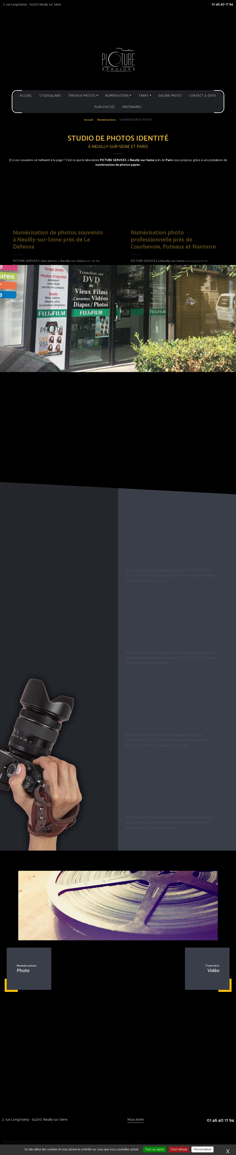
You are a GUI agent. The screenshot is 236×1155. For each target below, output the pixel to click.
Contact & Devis (202, 95)
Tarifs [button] (144, 95)
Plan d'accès (104, 107)
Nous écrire (135, 1119)
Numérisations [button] (117, 95)
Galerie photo (170, 95)
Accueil (26, 95)
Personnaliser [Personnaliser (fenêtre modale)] (202, 1149)
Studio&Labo (50, 95)
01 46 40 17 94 (222, 4)
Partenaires (132, 107)
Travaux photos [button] (82, 95)
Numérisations (107, 120)
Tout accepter (154, 1149)
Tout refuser (179, 1149)
